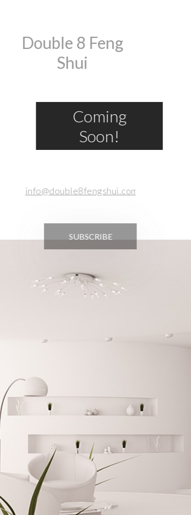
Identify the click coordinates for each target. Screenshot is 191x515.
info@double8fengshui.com (78, 190)
